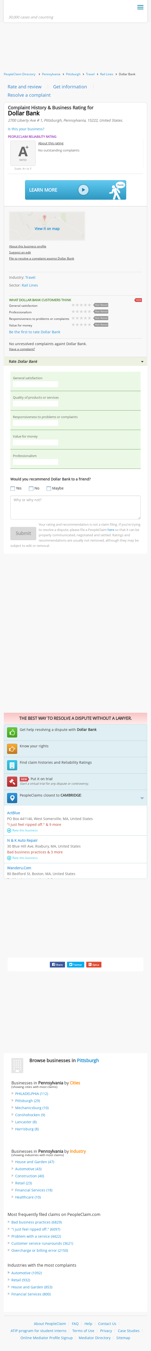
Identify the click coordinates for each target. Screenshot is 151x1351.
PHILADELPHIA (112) (31, 1093)
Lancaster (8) (26, 1121)
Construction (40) (29, 1176)
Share (57, 964)
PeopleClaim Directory (19, 74)
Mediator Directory (95, 1337)
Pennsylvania (51, 74)
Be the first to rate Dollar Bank (34, 331)
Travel (90, 74)
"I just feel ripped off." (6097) (35, 1229)
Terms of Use (83, 1330)
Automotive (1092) (26, 1272)
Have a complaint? (22, 349)
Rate (76, 361)
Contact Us (107, 1323)
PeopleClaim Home (33, 8)
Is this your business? (26, 128)
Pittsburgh (73, 74)
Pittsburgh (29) (27, 1100)
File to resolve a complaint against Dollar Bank (41, 258)
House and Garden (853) (31, 1287)
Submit (23, 533)
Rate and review (24, 87)
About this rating (50, 143)
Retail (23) (23, 1183)
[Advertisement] (75, 47)
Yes (18, 488)
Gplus (94, 964)
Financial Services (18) (33, 1190)
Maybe (57, 488)
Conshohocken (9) (30, 1114)
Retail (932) (20, 1280)
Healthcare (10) (28, 1197)
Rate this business (22, 830)
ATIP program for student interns (39, 1330)
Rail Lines (106, 74)
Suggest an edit (20, 252)
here (110, 529)
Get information (70, 87)
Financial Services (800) (31, 1294)
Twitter (75, 964)
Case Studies (129, 1330)
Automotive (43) (28, 1168)
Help (88, 1323)
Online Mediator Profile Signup (46, 1337)
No (36, 488)
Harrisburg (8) (27, 1129)
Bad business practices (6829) (36, 1222)
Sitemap (123, 1337)
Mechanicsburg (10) (32, 1107)
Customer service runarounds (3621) (42, 1243)
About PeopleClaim (50, 1323)
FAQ (75, 1323)
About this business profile (27, 246)
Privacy (106, 1330)
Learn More (77, 190)
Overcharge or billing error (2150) (39, 1250)
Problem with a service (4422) (36, 1236)
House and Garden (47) (34, 1161)
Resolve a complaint (29, 95)
